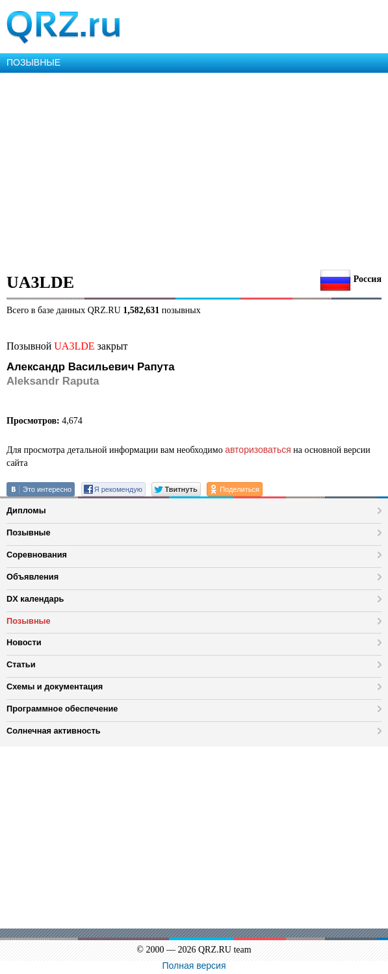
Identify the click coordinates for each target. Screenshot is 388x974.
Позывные (28, 532)
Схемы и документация (54, 686)
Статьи (21, 664)
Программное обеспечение (62, 708)
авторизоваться (258, 449)
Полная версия (194, 965)
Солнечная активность (53, 731)
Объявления (32, 577)
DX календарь (35, 599)
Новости (24, 642)
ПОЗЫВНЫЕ (33, 62)
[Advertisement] (194, 170)
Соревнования (36, 554)
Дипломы (26, 510)
